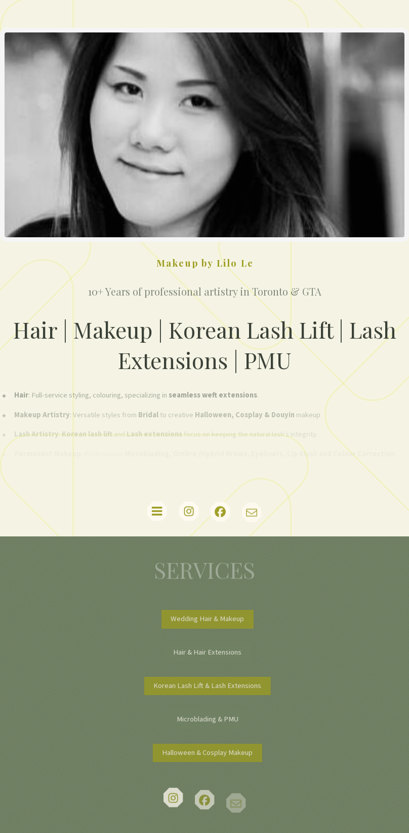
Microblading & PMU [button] (211, 719)
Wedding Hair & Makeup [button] (211, 618)
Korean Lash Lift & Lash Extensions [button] (211, 685)
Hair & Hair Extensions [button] (211, 652)
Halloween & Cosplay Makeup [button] (211, 752)
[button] (157, 511)
